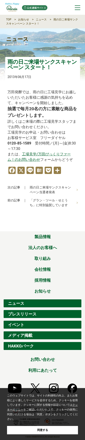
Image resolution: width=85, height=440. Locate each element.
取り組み (42, 258)
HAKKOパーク (21, 346)
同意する (42, 430)
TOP (8, 19)
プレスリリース (22, 314)
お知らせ (23, 19)
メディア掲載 (20, 335)
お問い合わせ (42, 359)
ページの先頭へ (78, 226)
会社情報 (42, 269)
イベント (16, 324)
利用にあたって (42, 370)
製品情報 (42, 236)
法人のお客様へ (42, 247)
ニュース (41, 19)
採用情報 (42, 280)
